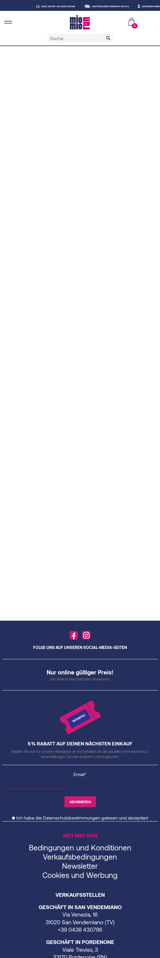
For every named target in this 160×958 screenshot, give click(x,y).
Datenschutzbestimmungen (71, 817)
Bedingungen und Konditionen (80, 847)
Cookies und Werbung (80, 874)
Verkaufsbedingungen (80, 856)
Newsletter (80, 865)
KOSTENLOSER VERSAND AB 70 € (111, 6)
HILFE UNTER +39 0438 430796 (59, 6)
